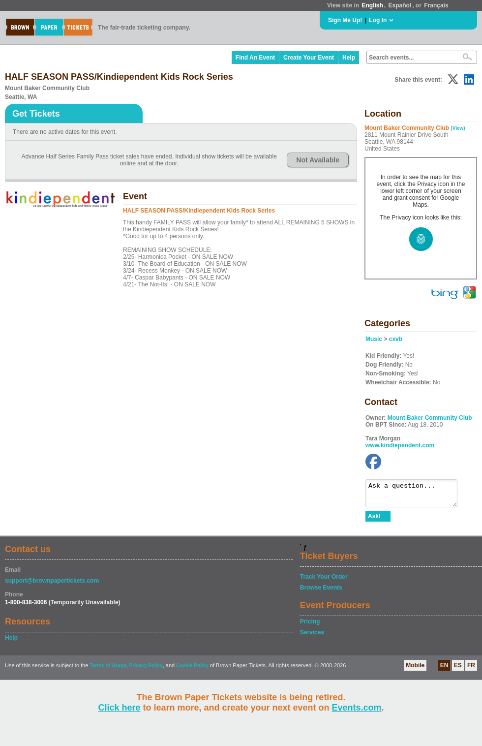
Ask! (374, 520)
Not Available (317, 160)
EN (444, 669)
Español (400, 5)
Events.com (357, 708)
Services (312, 636)
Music (373, 339)
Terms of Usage (108, 670)
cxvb (395, 339)
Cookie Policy (192, 670)
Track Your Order (324, 581)
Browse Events (321, 592)
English (372, 5)
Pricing (310, 625)
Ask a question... (416, 495)
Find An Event (255, 57)
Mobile (415, 669)
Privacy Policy (146, 670)
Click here (119, 708)
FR (471, 669)
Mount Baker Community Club (430, 417)
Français (436, 5)
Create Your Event (308, 57)
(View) (458, 128)
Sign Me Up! (345, 20)
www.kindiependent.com (399, 445)
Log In (378, 20)
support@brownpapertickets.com (52, 585)
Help (348, 57)
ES (458, 669)
